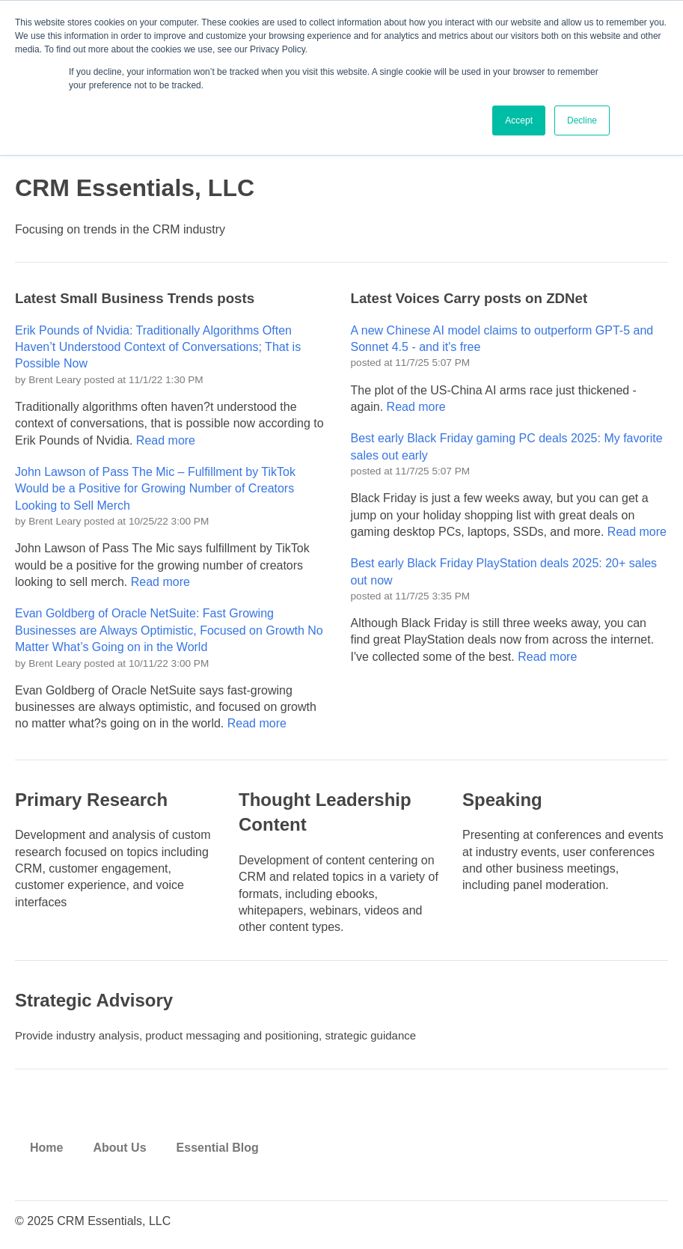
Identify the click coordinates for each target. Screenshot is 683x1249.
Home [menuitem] (46, 1147)
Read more (165, 440)
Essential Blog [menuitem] (218, 1147)
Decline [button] (582, 120)
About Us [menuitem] (119, 1147)
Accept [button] (519, 120)
